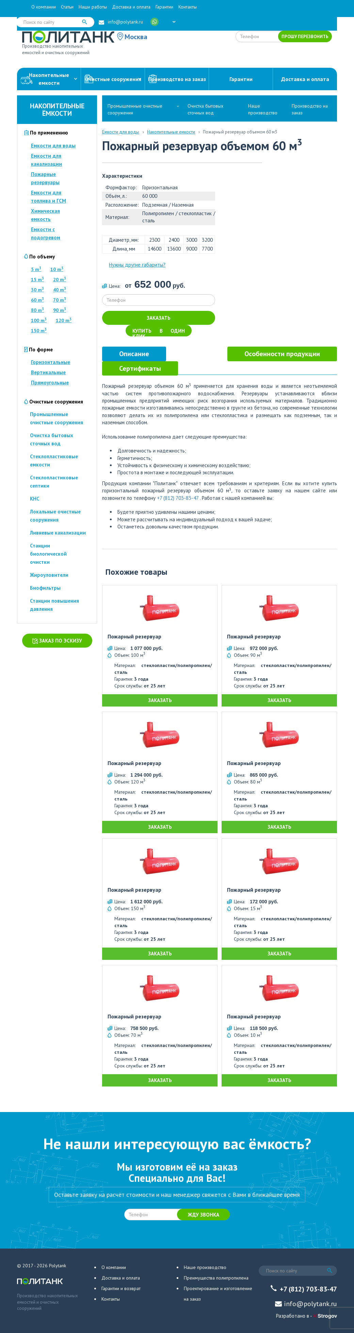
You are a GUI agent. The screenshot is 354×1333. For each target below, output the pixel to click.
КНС (34, 498)
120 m (63, 320)
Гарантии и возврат (121, 1288)
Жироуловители (49, 575)
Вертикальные (48, 372)
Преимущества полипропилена (216, 1278)
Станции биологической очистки (48, 553)
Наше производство (262, 109)
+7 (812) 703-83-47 (177, 498)
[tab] (134, 354)
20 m (59, 279)
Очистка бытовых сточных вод (205, 109)
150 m (39, 331)
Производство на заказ (177, 79)
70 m (59, 300)
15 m (37, 279)
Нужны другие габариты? (137, 264)
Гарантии (164, 7)
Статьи (67, 7)
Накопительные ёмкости (57, 109)
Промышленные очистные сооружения (135, 109)
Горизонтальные (50, 362)
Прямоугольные (50, 382)
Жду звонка (203, 1214)
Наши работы (93, 7)
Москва (136, 36)
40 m (59, 290)
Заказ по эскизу (57, 640)
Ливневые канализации (58, 532)
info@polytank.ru (125, 22)
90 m (59, 310)
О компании (43, 7)
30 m (37, 290)
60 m (37, 300)
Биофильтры (45, 588)
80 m (37, 310)
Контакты (187, 7)
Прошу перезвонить (304, 36)
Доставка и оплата (131, 7)
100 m (39, 320)
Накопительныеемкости (48, 79)
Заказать (159, 318)
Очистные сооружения (112, 79)
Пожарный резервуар (134, 637)
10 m (56, 269)
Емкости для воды (53, 145)
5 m (36, 269)
